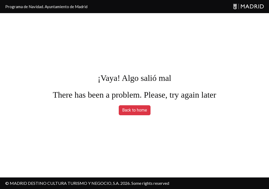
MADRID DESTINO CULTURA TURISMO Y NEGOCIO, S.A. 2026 (70, 183)
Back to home (134, 110)
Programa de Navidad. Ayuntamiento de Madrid (46, 6)
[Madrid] (248, 6)
